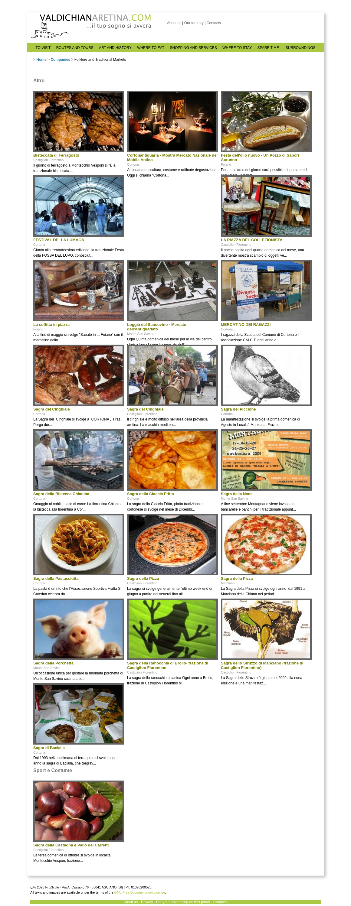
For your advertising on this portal (183, 902)
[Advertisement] (172, 213)
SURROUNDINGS (301, 48)
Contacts (214, 23)
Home (41, 59)
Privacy (147, 902)
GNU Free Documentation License (139, 892)
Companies (60, 59)
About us (174, 23)
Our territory (194, 23)
